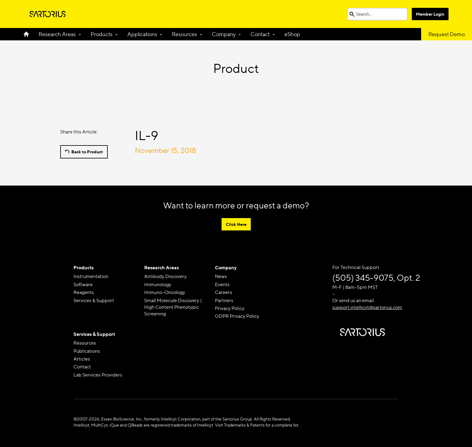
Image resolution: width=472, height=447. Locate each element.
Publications (86, 351)
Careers (223, 292)
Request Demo (446, 34)
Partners (224, 300)
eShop (292, 34)
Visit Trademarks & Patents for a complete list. (257, 424)
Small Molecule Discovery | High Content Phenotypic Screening (173, 307)
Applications (142, 34)
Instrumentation (90, 276)
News (221, 276)
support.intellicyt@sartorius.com (367, 307)
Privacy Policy (229, 308)
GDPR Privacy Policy (237, 316)
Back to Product (87, 151)
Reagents (83, 292)
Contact (260, 34)
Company (224, 34)
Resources (184, 34)
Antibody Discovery (165, 276)
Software (83, 284)
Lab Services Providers (97, 375)
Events (222, 284)
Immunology (157, 284)
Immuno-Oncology (164, 292)
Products (102, 34)
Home (28, 34)
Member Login (430, 14)
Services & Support (93, 300)
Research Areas (57, 34)
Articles (81, 359)
